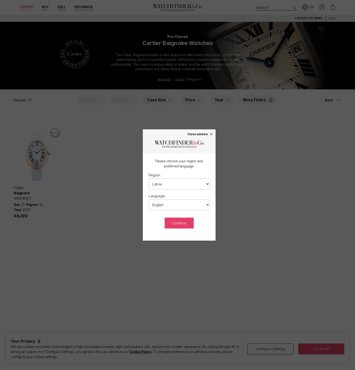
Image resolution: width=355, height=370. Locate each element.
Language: (157, 196)
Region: (155, 175)
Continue (179, 223)
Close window (200, 134)
